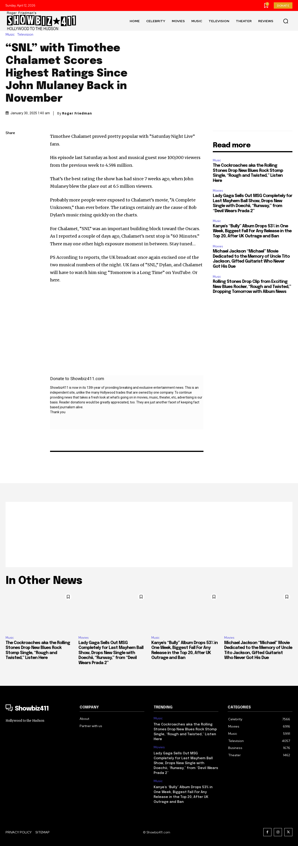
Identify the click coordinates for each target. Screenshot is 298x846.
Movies (218, 191)
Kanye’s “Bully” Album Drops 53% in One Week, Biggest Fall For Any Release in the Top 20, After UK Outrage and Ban (252, 231)
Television (26, 34)
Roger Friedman (77, 113)
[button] (285, 21)
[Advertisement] (149, 534)
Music (11, 34)
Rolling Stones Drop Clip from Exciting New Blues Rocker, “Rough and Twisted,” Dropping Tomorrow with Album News (252, 287)
